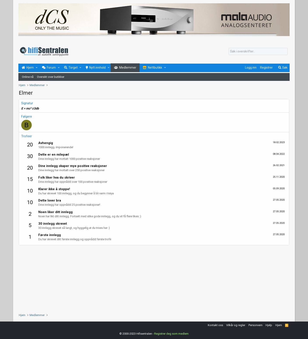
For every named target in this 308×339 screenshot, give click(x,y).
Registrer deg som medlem (171, 333)
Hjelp (269, 325)
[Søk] (258, 51)
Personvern (255, 325)
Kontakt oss (215, 325)
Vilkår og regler (235, 325)
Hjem (278, 325)
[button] (37, 67)
